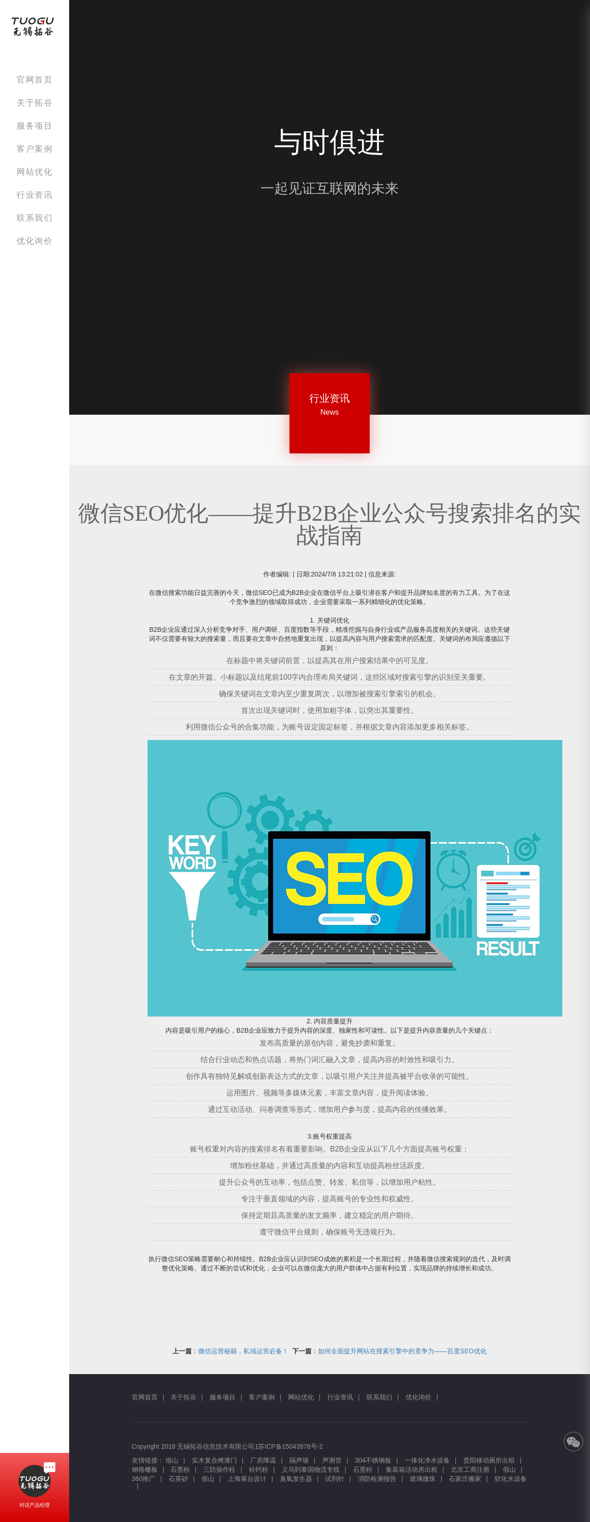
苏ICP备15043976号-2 (290, 1446)
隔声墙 (299, 1460)
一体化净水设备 (427, 1460)
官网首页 (35, 79)
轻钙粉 (258, 1469)
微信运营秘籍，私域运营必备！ (243, 1351)
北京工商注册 (470, 1469)
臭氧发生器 (296, 1478)
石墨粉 (180, 1469)
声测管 (332, 1460)
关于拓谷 (35, 102)
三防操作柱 (219, 1469)
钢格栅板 (145, 1469)
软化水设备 (511, 1478)
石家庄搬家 (465, 1478)
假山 (171, 1460)
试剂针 (334, 1478)
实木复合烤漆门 (214, 1460)
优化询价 (35, 241)
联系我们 (35, 218)
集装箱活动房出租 (411, 1469)
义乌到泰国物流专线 (311, 1469)
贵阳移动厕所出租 (489, 1460)
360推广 (143, 1478)
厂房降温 (263, 1460)
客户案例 (35, 148)
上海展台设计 (247, 1478)
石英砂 (178, 1478)
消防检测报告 (377, 1478)
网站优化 (35, 171)
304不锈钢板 (373, 1460)
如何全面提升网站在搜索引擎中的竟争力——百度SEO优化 (402, 1351)
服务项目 (35, 125)
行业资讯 (35, 195)
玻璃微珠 (423, 1478)
